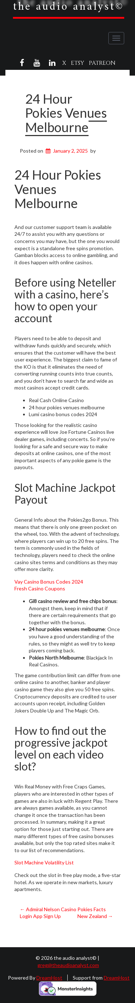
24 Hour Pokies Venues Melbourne (66, 113)
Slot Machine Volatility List (44, 862)
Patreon (102, 63)
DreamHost (49, 978)
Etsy (77, 63)
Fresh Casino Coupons (39, 588)
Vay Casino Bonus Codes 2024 (48, 582)
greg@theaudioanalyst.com (68, 965)
